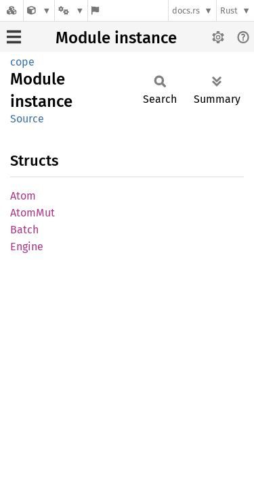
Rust (229, 10)
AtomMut (32, 212)
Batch (24, 229)
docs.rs (186, 10)
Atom (23, 195)
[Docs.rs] (11, 10)
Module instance (116, 37)
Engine (26, 246)
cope (22, 61)
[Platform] (71, 10)
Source (27, 118)
